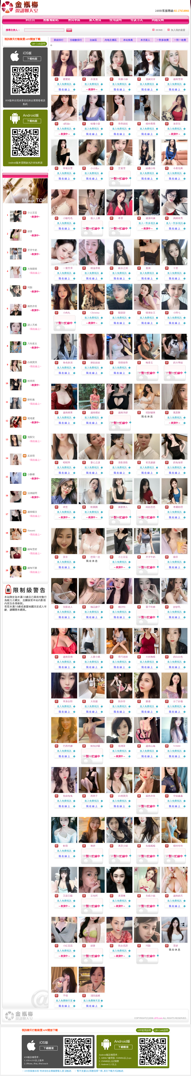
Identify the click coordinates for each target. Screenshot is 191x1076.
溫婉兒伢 (150, 79)
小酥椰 (31, 474)
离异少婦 (123, 845)
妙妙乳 (176, 607)
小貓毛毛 (68, 218)
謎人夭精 (32, 324)
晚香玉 (149, 362)
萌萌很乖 (123, 362)
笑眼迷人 (68, 607)
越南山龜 (150, 746)
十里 (175, 268)
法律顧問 (32, 493)
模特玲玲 (178, 845)
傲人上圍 (95, 218)
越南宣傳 (68, 656)
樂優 (148, 701)
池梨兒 (31, 437)
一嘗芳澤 (68, 268)
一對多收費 (163, 40)
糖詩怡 (121, 607)
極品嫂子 (95, 607)
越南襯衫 (95, 412)
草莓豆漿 (68, 168)
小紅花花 (68, 945)
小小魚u (95, 168)
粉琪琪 (31, 381)
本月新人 (145, 40)
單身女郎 (68, 701)
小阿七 (176, 312)
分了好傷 (178, 701)
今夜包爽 (178, 168)
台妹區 (93, 40)
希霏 (120, 218)
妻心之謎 (95, 462)
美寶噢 (121, 895)
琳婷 (93, 845)
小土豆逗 (32, 212)
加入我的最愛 (178, 30)
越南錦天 (178, 895)
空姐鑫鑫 (178, 796)
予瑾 (65, 995)
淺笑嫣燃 (95, 995)
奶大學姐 (178, 362)
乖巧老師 (123, 656)
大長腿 (94, 701)
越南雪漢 (178, 79)
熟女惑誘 (123, 945)
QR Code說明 (38, 43)
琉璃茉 (121, 746)
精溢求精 (95, 268)
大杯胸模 (150, 656)
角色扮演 (68, 362)
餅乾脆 (31, 399)
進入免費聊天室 (64, 1000)
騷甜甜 (121, 312)
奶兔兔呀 (178, 462)
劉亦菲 (121, 701)
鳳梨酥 (176, 412)
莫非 (65, 557)
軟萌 (65, 845)
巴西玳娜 (68, 746)
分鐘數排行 (76, 40)
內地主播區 (111, 40)
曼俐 (148, 268)
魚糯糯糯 (150, 845)
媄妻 (30, 231)
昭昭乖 (66, 462)
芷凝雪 (121, 168)
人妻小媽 (95, 656)
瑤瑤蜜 (31, 418)
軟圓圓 (94, 507)
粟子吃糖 (150, 607)
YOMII (176, 746)
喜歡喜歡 (123, 462)
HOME (159, 30)
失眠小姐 (150, 895)
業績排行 (58, 40)
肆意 (65, 507)
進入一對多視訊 (147, 223)
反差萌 (31, 455)
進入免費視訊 (64, 84)
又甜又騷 (68, 895)
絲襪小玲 (150, 168)
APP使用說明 (144, 1030)
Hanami (31, 530)
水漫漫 (94, 79)
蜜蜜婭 (66, 79)
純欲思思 (150, 507)
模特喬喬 (150, 123)
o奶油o (66, 123)
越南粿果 (68, 412)
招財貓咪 (150, 412)
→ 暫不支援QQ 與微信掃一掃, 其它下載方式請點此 (98, 1071)
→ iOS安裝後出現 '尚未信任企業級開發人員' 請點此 (46, 1071)
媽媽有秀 (178, 218)
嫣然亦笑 (32, 306)
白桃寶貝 (32, 362)
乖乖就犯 (123, 123)
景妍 (175, 945)
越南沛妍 (123, 412)
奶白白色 (178, 656)
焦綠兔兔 (68, 796)
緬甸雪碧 (32, 549)
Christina (95, 312)
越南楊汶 (32, 511)
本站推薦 (128, 40)
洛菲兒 (176, 123)
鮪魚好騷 (95, 746)
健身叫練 (150, 218)
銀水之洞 (123, 268)
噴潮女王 (150, 312)
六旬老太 (32, 343)
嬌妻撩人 (123, 507)
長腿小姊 (123, 79)
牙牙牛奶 (32, 250)
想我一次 (95, 557)
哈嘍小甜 (95, 123)
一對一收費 (180, 40)
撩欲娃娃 (95, 362)
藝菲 (175, 557)
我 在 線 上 (64, 89)
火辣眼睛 (32, 268)
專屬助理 (178, 507)
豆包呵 (94, 895)
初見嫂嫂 (150, 462)
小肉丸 (66, 312)
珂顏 (30, 287)
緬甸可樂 (32, 568)
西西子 (94, 796)
